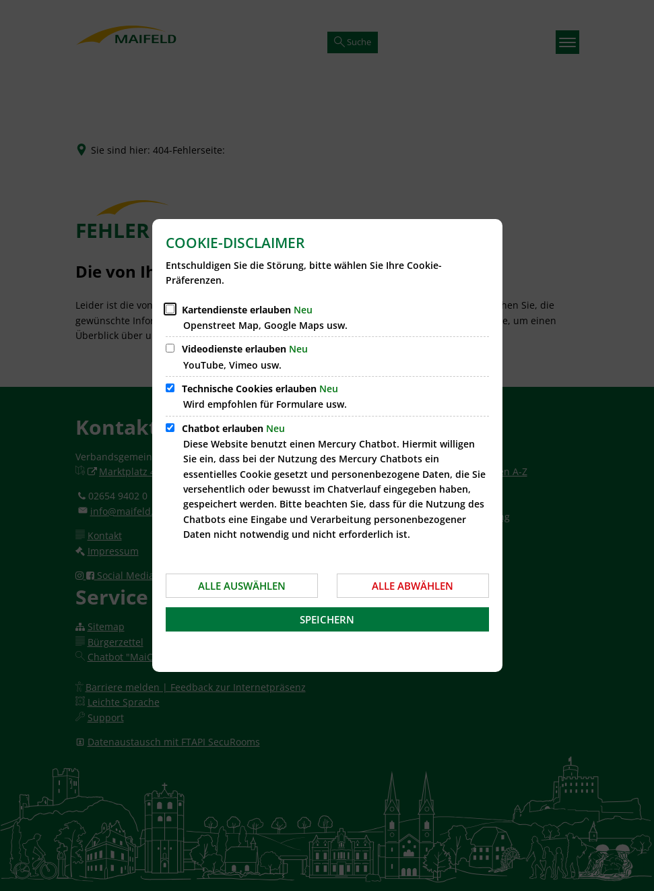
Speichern (327, 619)
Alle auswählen (242, 585)
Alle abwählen (412, 585)
